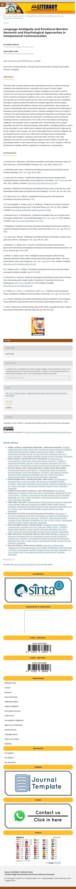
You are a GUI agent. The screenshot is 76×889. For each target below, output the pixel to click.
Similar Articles (10, 443)
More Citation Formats (15, 377)
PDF (8, 340)
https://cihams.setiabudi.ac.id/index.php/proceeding (31, 210)
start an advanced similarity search (27, 564)
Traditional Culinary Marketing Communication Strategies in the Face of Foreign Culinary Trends (37, 526)
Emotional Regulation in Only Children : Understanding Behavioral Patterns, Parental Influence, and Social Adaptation (37, 471)
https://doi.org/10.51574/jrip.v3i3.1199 (17, 286)
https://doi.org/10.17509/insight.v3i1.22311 (27, 221)
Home (5, 14)
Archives (14, 14)
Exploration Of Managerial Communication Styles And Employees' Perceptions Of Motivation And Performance (40, 546)
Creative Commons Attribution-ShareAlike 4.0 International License (47, 432)
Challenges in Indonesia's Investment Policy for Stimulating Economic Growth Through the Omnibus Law (38, 536)
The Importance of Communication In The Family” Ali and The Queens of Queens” (35, 460)
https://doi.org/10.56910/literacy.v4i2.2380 (24, 61)
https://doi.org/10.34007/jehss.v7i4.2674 (43, 183)
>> (14, 559)
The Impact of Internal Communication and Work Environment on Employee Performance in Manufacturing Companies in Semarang (38, 515)
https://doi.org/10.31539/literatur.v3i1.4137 (19, 264)
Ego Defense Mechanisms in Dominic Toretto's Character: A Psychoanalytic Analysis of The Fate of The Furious (39, 493)
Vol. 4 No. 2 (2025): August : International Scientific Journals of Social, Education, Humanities (33, 17)
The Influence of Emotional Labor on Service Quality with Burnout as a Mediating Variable (37, 480)
